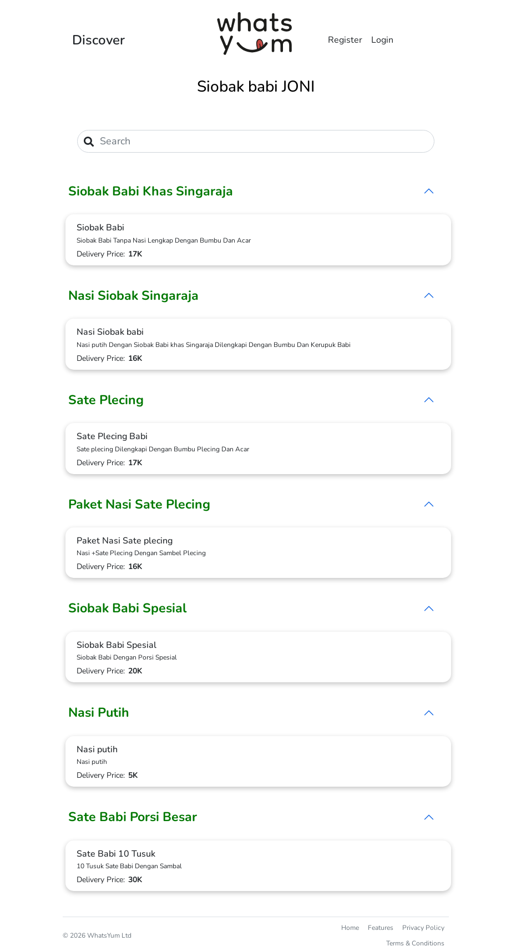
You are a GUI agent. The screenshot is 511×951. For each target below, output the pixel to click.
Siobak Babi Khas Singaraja (150, 191)
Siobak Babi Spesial (127, 608)
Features (380, 927)
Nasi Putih (98, 712)
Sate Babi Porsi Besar (132, 817)
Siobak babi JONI (256, 86)
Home (350, 927)
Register (345, 40)
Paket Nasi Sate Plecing (139, 504)
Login (382, 40)
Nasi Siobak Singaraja (133, 295)
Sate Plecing (106, 400)
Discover (98, 40)
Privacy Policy (423, 927)
